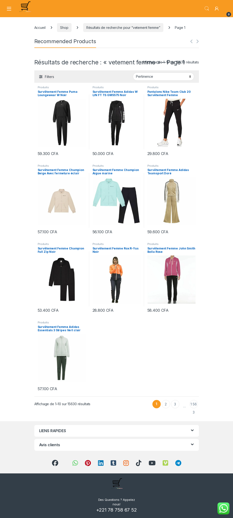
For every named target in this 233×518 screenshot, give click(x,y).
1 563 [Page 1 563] (194, 405)
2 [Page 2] (166, 404)
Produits (43, 87)
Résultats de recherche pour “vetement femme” (123, 28)
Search (206, 8)
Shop (64, 28)
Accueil (40, 28)
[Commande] (163, 77)
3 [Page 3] (175, 404)
